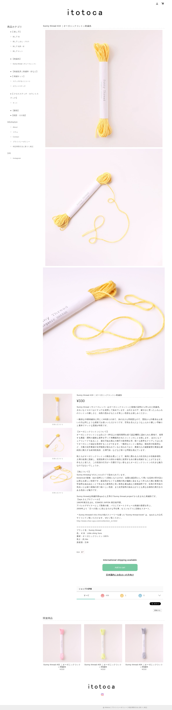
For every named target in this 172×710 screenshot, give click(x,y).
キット (15, 103)
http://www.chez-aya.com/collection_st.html (97, 521)
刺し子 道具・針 (18, 46)
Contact (16, 137)
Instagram (17, 158)
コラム (15, 132)
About (15, 127)
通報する (157, 610)
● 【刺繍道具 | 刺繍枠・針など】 (24, 71)
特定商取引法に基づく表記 (23, 146)
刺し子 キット (18, 51)
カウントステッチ (19, 86)
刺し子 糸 (16, 37)
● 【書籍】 (14, 110)
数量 (78, 552)
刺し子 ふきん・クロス (21, 41)
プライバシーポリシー (21, 142)
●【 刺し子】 (15, 32)
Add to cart (120, 567)
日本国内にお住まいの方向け (120, 575)
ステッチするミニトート (21, 81)
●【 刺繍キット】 (17, 76)
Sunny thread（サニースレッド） (25, 64)
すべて (87, 595)
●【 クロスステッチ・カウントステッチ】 (24, 96)
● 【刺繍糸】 (15, 59)
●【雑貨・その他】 (18, 115)
